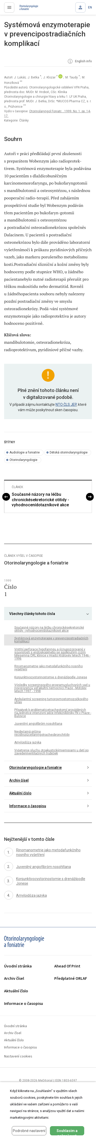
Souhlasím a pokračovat (67, 1132)
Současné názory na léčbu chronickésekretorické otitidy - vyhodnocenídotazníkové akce (40, 500)
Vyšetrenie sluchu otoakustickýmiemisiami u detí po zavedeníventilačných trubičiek (51, 752)
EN (90, 7)
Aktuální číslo (20, 793)
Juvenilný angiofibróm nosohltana (38, 723)
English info (79, 61)
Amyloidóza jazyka (27, 742)
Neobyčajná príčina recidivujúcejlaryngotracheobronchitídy (42, 733)
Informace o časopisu (27, 806)
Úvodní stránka (18, 966)
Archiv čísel (19, 780)
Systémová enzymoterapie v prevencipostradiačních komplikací (51, 640)
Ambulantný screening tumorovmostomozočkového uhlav (51, 700)
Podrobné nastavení (29, 1131)
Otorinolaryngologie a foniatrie (35, 767)
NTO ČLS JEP (66, 404)
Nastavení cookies (18, 1056)
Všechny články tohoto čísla (32, 614)
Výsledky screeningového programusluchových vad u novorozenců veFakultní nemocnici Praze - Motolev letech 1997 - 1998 (52, 688)
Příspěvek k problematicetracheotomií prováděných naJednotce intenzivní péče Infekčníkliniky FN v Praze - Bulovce (52, 713)
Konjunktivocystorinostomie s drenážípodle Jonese (50, 677)
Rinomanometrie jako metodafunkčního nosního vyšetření (48, 667)
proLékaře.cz (26, 9)
